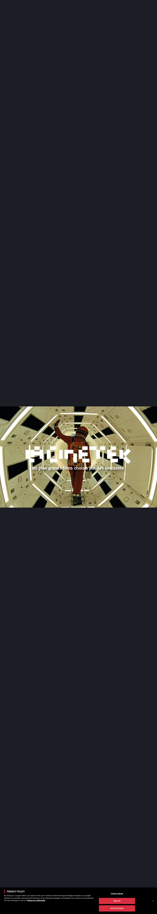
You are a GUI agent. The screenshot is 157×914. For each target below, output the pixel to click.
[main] (78, 901)
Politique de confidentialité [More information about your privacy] (36, 900)
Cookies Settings (117, 893)
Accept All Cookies (117, 908)
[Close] (153, 901)
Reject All (117, 901)
